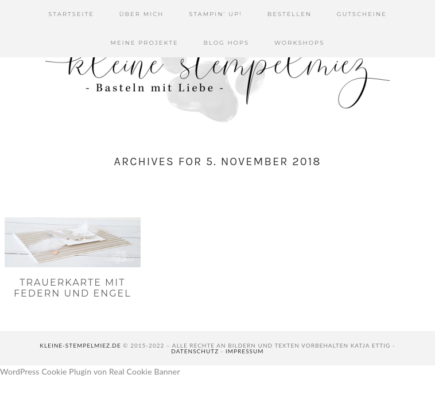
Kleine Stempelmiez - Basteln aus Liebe (217, 68)
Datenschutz (195, 351)
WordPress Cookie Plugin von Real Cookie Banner (90, 371)
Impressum (245, 351)
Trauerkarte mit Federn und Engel (72, 288)
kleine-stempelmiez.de (80, 345)
